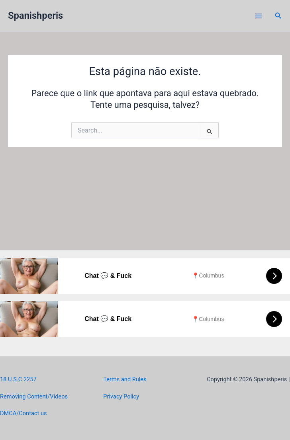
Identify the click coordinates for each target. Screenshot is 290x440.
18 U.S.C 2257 (18, 379)
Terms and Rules (124, 379)
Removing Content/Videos (34, 396)
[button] (278, 16)
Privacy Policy (121, 396)
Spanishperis (35, 15)
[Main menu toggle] (258, 16)
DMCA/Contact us (23, 413)
